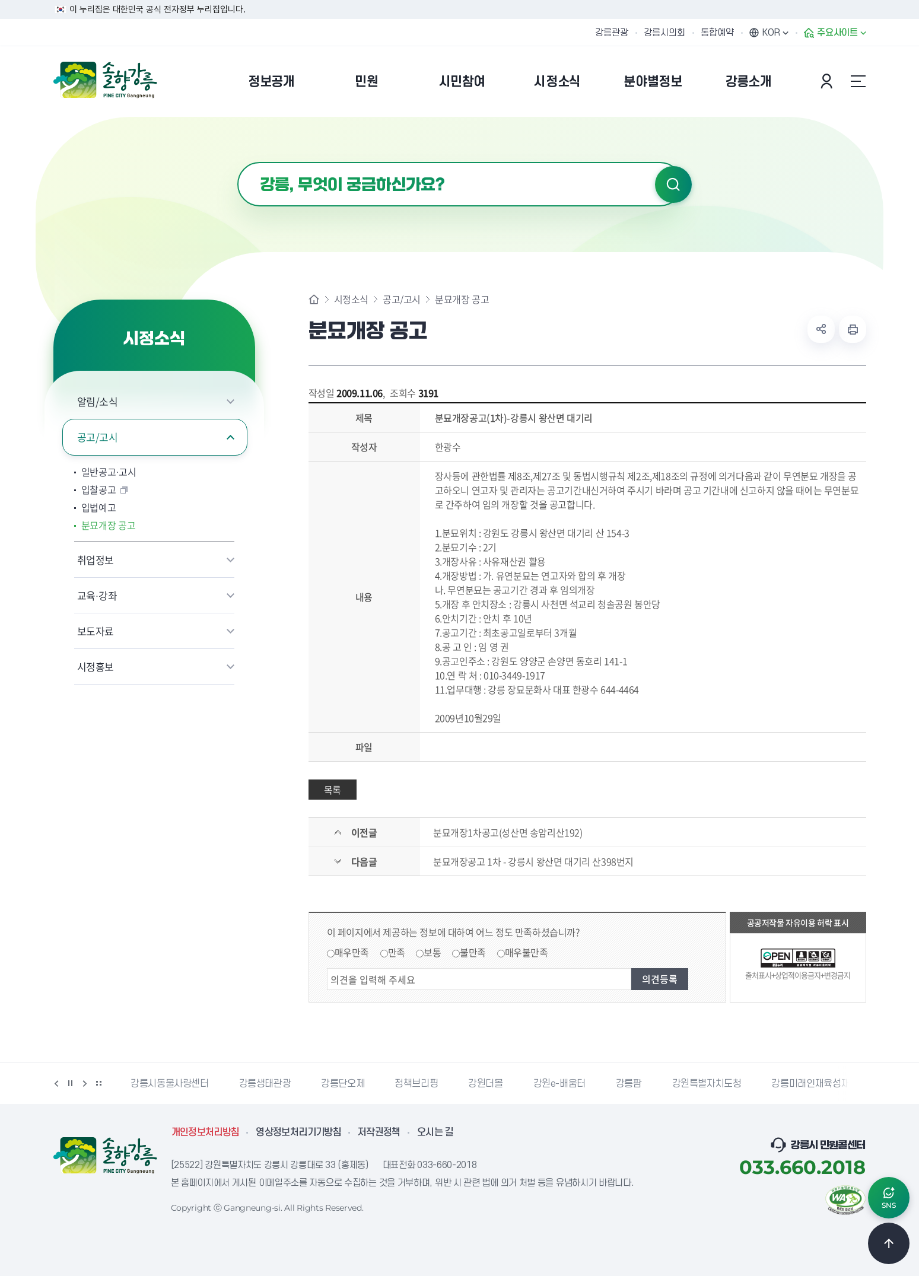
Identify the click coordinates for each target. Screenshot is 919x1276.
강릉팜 (629, 1083)
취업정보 (96, 559)
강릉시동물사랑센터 (169, 1083)
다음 (84, 1083)
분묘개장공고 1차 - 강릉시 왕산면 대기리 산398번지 (533, 861)
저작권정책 (379, 1132)
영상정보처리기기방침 (298, 1132)
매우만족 (352, 952)
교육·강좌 (97, 595)
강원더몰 (485, 1083)
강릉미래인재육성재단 (814, 1083)
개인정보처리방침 (205, 1132)
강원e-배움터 (559, 1083)
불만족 (473, 952)
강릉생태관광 (265, 1083)
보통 (432, 952)
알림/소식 (97, 401)
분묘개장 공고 (108, 525)
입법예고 (98, 507)
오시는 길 (435, 1132)
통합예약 (717, 32)
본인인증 (828, 81)
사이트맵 (858, 81)
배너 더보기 (99, 1083)
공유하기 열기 (821, 329)
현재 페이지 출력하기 (852, 329)
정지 (70, 1083)
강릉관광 (611, 32)
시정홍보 (96, 666)
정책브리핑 (416, 1083)
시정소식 (351, 299)
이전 (56, 1083)
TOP (889, 1243)
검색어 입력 (237, 162)
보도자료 (96, 630)
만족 (396, 952)
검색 (673, 184)
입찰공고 (98, 489)
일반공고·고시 (108, 472)
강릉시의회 (664, 32)
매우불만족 (526, 952)
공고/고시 (97, 436)
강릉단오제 (342, 1083)
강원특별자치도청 (707, 1083)
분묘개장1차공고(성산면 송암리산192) (508, 832)
